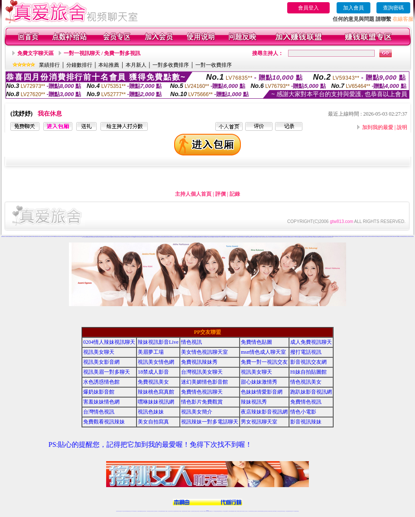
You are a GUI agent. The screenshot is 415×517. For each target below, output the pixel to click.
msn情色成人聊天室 (263, 352)
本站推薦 (108, 65)
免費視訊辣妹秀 (199, 362)
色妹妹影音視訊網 (59, 236)
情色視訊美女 (305, 382)
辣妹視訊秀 (254, 402)
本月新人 (136, 65)
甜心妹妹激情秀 (259, 382)
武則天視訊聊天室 (66, 236)
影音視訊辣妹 (305, 422)
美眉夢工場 (151, 352)
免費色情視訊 (403, 236)
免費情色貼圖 (256, 342)
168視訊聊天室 (397, 236)
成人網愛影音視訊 (339, 236)
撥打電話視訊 (305, 352)
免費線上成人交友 (12, 236)
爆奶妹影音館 (98, 392)
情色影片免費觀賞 (202, 402)
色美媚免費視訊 (350, 236)
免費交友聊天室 (32, 236)
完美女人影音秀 (16, 236)
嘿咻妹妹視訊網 (156, 402)
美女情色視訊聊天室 (204, 352)
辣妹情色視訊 (370, 236)
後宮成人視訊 (361, 236)
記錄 (235, 194)
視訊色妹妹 (373, 236)
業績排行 (49, 65)
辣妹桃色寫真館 (156, 392)
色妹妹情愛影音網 (407, 236)
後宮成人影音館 (364, 236)
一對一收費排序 (213, 65)
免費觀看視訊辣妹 (386, 236)
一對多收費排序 (170, 65)
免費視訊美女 (153, 382)
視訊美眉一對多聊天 (106, 372)
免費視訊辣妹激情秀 (380, 236)
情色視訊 (191, 342)
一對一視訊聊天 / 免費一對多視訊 (102, 53)
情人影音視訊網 (8, 236)
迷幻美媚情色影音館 (204, 382)
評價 (220, 194)
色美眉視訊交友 (342, 236)
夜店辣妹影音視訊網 (264, 412)
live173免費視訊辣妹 (54, 236)
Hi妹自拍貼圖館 (308, 372)
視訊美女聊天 (98, 352)
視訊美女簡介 (367, 236)
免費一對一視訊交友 (264, 362)
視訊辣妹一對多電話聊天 (209, 422)
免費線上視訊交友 (354, 236)
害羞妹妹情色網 (101, 402)
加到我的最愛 (377, 127)
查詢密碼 (393, 8)
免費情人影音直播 (43, 236)
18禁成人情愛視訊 (346, 236)
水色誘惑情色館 (101, 382)
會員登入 (308, 8)
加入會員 (353, 8)
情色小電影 (383, 236)
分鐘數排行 (79, 65)
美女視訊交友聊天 (358, 236)
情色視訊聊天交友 (19, 236)
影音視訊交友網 (308, 362)
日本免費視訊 (62, 236)
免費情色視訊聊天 (202, 392)
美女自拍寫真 (390, 236)
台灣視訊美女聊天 (202, 372)
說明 (402, 127)
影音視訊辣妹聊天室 (36, 236)
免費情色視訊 (305, 402)
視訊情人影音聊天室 (411, 236)
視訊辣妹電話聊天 (393, 236)
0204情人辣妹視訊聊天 (109, 342)
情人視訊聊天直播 (400, 236)
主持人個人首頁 (193, 194)
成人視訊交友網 (28, 236)
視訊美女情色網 (156, 362)
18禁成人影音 (23, 236)
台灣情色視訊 (40, 236)
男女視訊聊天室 (259, 422)
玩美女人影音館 (5, 236)
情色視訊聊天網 (78, 236)
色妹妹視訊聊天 (376, 236)
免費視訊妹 (26, 236)
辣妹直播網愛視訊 (335, 236)
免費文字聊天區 (35, 53)
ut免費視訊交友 (72, 236)
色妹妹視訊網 (69, 236)
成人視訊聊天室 (50, 236)
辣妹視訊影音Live (158, 342)
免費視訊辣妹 (75, 236)
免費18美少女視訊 (47, 236)
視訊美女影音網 (101, 362)
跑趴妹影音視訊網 (311, 392)
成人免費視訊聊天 (311, 342)
